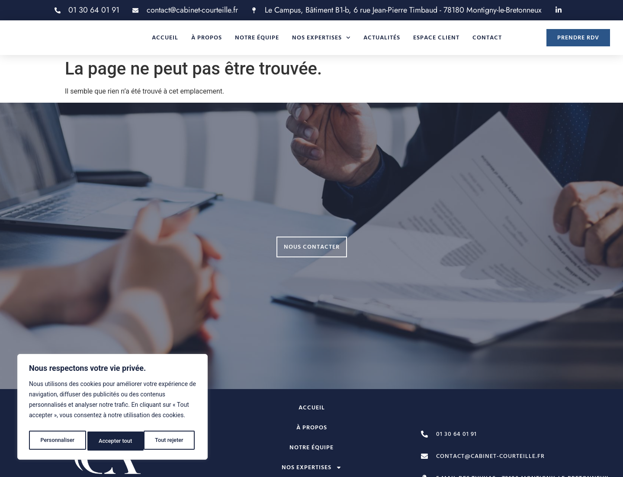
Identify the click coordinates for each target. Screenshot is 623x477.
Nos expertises (321, 41)
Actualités (381, 41)
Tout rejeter (112, 441)
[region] (112, 409)
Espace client (436, 41)
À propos (206, 41)
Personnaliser (56, 441)
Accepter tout (168, 441)
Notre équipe (257, 41)
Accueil (165, 41)
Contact (487, 41)
